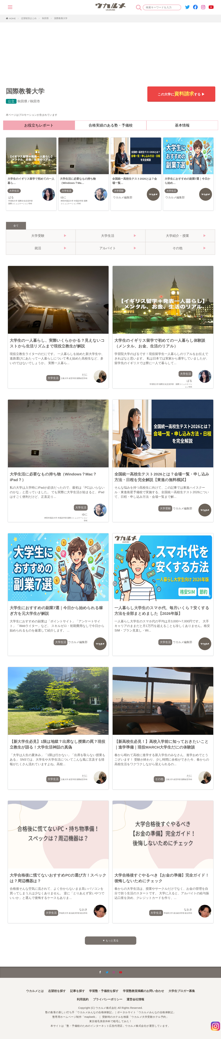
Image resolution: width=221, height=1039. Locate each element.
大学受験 (119, 191)
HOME (12, 18)
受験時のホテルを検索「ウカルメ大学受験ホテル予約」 (135, 1016)
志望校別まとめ (29, 18)
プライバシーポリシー (107, 999)
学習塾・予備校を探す (103, 990)
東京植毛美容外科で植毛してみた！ (110, 1021)
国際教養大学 (60, 18)
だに (74, 376)
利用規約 (83, 999)
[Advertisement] (110, 49)
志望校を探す (57, 990)
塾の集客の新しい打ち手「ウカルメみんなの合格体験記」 (79, 1012)
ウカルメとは (35, 990)
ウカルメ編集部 (124, 198)
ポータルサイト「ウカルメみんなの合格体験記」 (146, 1012)
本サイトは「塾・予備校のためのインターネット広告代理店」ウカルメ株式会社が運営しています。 (110, 1025)
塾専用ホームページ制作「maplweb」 (75, 1016)
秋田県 (45, 18)
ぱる (22, 201)
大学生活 (14, 191)
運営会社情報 (135, 999)
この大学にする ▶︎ (181, 94)
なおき (73, 911)
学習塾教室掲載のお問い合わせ (143, 990)
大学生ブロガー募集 (181, 990)
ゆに (74, 201)
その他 (159, 779)
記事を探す (77, 990)
